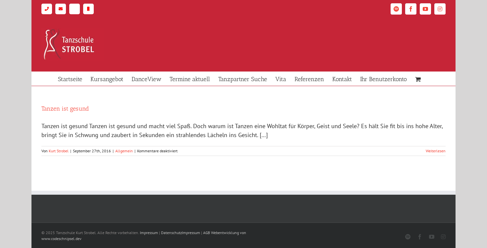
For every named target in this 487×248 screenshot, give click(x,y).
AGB (206, 232)
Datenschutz (171, 232)
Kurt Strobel (59, 150)
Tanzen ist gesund (65, 108)
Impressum (149, 232)
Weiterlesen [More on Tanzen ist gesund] (436, 150)
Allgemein (124, 150)
